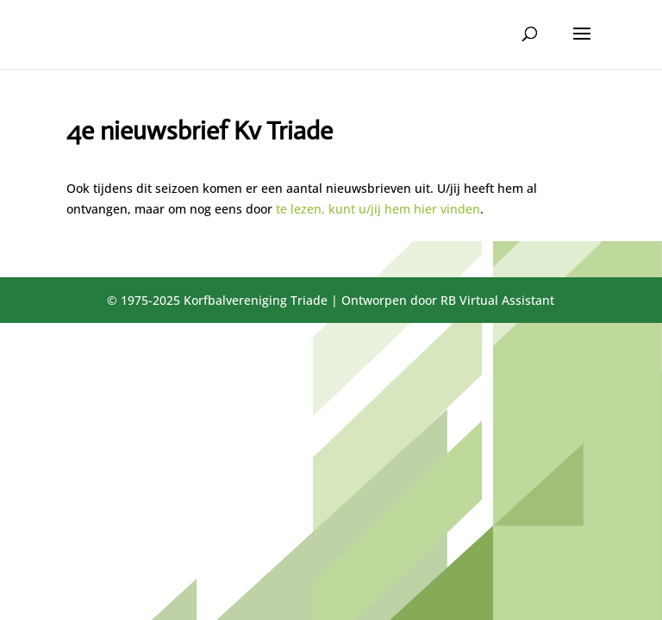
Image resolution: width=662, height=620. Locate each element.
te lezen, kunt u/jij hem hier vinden (378, 209)
